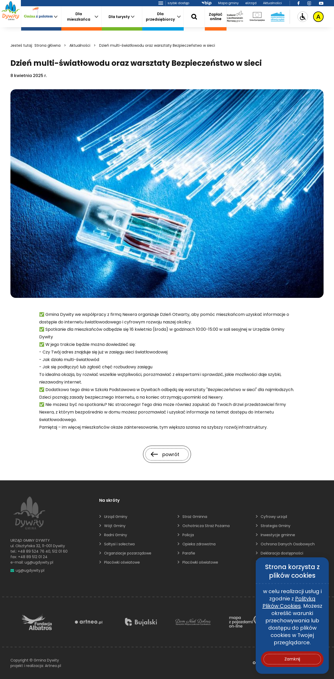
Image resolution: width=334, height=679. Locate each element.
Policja (188, 535)
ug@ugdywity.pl (39, 562)
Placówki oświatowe (122, 562)
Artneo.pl (53, 665)
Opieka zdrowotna (199, 544)
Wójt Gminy (115, 525)
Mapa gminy (228, 3)
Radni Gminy (115, 535)
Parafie (188, 553)
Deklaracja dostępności (282, 553)
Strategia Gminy (275, 525)
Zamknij (292, 659)
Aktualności (272, 3)
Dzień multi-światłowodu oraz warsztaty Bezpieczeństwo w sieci (157, 45)
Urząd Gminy (115, 516)
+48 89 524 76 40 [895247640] (34, 551)
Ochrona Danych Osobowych (288, 544)
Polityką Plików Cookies (289, 602)
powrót (165, 454)
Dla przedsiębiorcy (160, 16)
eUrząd (251, 3)
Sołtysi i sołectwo (119, 544)
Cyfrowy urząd (274, 516)
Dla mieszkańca (78, 16)
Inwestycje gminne (278, 535)
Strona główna (47, 45)
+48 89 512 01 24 (32, 556)
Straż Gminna (194, 516)
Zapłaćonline (215, 16)
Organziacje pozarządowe (127, 553)
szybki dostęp (178, 3)
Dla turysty (119, 16)
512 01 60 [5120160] (60, 551)
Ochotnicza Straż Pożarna (206, 525)
